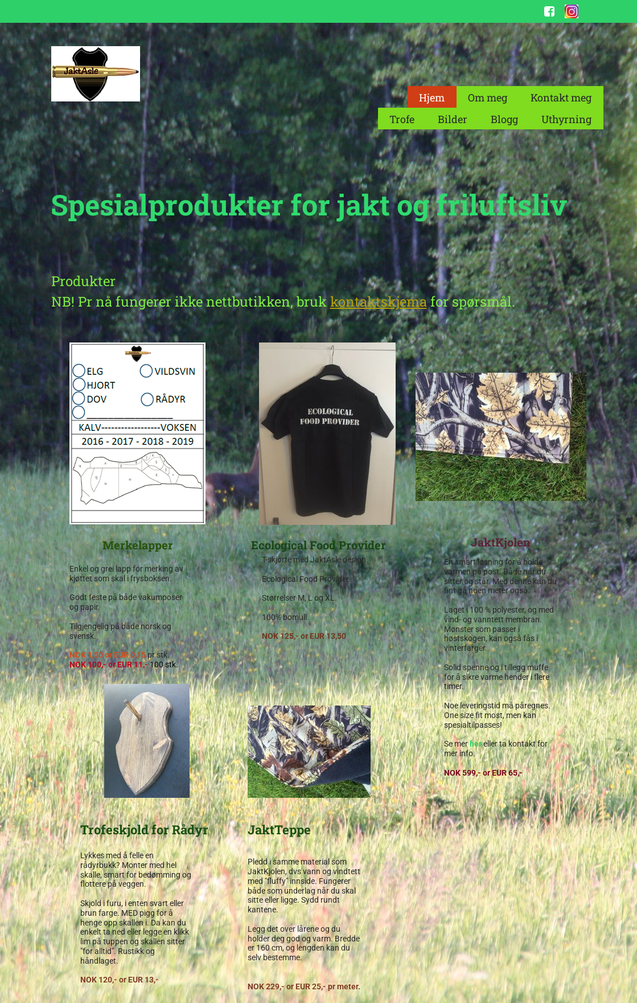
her (476, 743)
